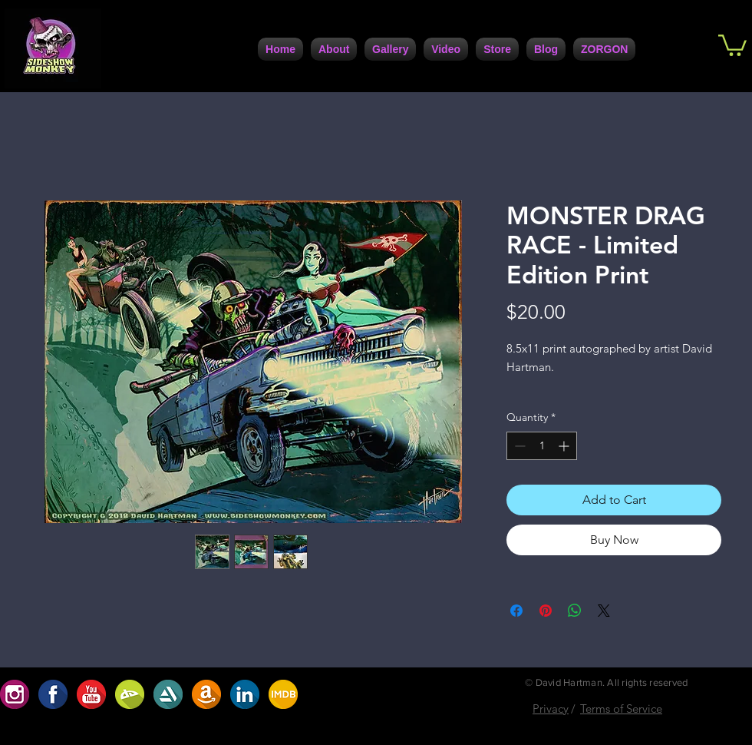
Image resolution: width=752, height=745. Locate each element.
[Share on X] (604, 610)
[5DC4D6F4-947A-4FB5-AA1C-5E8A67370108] (168, 694)
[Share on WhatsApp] (575, 610)
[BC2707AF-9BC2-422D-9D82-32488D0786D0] (129, 694)
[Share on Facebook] (516, 610)
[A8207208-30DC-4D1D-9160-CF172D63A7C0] (206, 694)
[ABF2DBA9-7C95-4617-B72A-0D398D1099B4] (283, 694)
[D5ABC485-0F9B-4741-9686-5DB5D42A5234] (91, 694)
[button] (732, 44)
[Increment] (565, 445)
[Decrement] (518, 445)
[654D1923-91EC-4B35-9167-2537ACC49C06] (14, 694)
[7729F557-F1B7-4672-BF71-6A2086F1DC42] (244, 694)
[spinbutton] (542, 445)
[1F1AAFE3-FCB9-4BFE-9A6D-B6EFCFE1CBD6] (53, 694)
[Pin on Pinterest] (545, 610)
